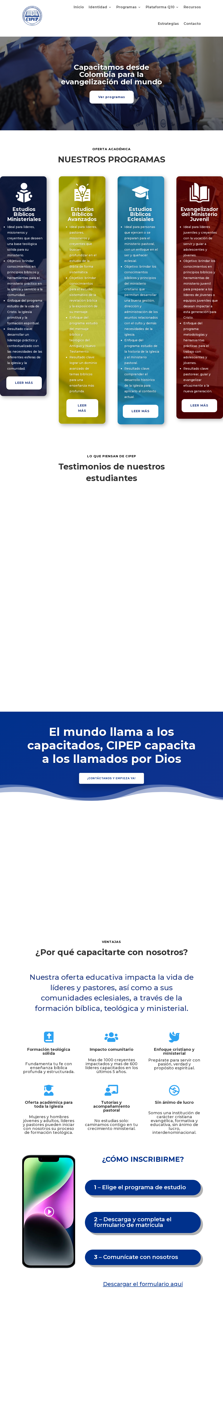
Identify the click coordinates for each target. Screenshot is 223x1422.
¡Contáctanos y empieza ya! (111, 778)
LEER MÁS (24, 383)
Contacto (192, 24)
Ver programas (111, 97)
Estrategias (168, 24)
